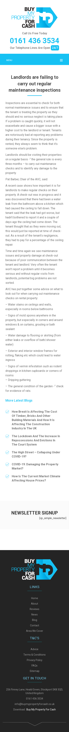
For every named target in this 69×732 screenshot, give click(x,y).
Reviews (34, 680)
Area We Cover (34, 702)
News (34, 685)
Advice (34, 720)
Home (34, 669)
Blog (34, 691)
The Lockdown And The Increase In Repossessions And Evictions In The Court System (36, 440)
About (34, 674)
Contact (34, 696)
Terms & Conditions (34, 726)
